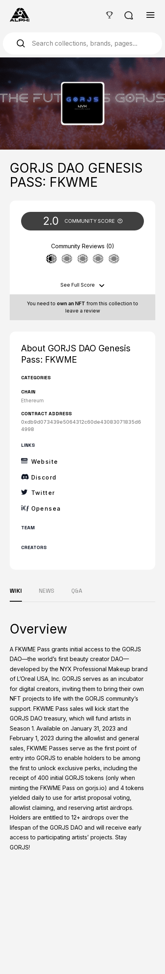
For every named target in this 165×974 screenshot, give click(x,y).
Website (44, 461)
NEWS (46, 590)
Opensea (46, 508)
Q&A (76, 590)
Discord (44, 477)
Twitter (43, 492)
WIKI (16, 590)
